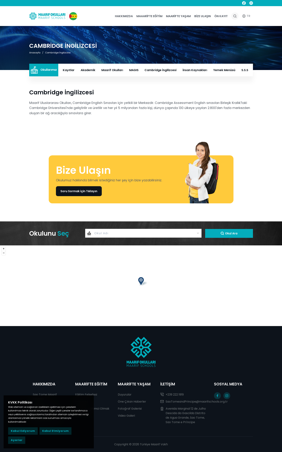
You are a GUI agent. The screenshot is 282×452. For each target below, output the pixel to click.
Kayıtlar (69, 70)
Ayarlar (17, 440)
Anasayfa (34, 52)
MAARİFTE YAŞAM (134, 384)
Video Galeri (126, 416)
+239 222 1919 (172, 394)
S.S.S (244, 70)
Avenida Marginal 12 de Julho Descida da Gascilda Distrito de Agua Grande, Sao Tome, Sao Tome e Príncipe (183, 415)
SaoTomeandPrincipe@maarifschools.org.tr (183, 401)
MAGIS (134, 70)
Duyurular (125, 394)
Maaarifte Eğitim (149, 16)
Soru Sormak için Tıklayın (78, 191)
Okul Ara (228, 233)
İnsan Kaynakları (195, 70)
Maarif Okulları (112, 70)
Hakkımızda (124, 16)
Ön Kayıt (221, 16)
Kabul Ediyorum (23, 431)
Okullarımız (44, 70)
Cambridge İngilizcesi (58, 52)
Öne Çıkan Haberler (132, 401)
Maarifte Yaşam (178, 16)
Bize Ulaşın (202, 16)
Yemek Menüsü (224, 70)
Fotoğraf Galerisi (130, 409)
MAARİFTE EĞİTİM (91, 384)
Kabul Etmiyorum (55, 431)
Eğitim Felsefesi (86, 394)
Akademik (88, 70)
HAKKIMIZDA (44, 384)
